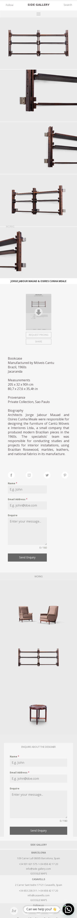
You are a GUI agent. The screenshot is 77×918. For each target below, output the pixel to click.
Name (12, 483)
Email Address (17, 499)
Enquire (12, 515)
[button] (68, 909)
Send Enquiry (27, 557)
